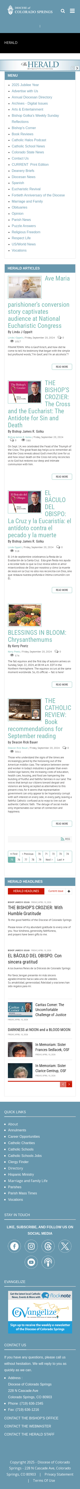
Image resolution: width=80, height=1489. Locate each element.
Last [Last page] (59, 859)
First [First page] (15, 853)
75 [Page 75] (11, 859)
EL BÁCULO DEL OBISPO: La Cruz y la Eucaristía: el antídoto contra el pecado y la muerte (24, 502)
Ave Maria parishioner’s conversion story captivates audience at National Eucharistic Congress (24, 287)
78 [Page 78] (33, 859)
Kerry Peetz (14, 651)
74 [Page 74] (67, 853)
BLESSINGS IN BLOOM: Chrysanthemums (24, 615)
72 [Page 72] (53, 853)
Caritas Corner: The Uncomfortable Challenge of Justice (50, 1009)
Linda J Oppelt (15, 337)
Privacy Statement (59, 1474)
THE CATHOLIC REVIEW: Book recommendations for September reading (24, 709)
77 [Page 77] (26, 859)
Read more (62, 366)
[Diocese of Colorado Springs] (30, 9)
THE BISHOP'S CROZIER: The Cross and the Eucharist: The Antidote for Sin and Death (24, 392)
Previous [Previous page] (28, 853)
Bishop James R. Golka (20, 437)
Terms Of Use (44, 1480)
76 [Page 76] (18, 859)
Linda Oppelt (15, 547)
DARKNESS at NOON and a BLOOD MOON (39, 1029)
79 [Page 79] (40, 859)
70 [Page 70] (39, 853)
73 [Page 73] (60, 853)
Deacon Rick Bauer (18, 747)
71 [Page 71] (46, 853)
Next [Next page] (48, 859)
